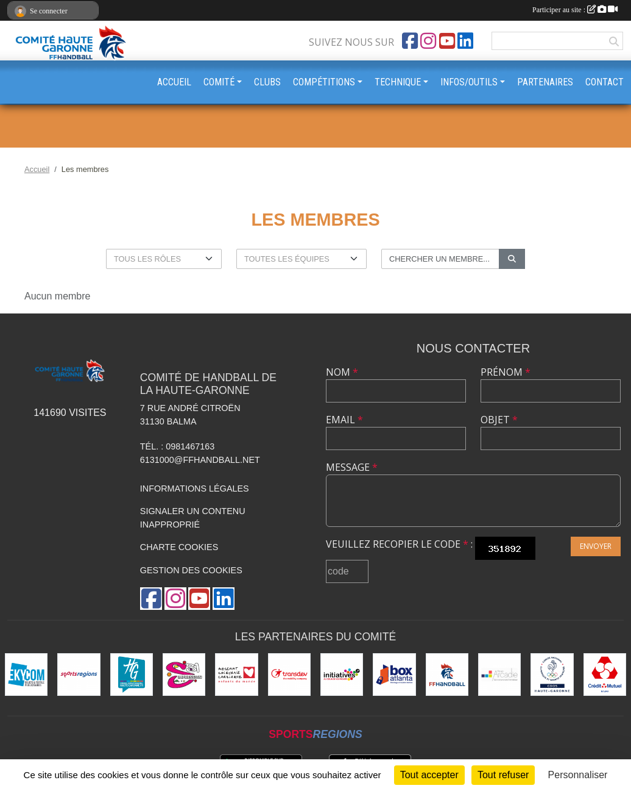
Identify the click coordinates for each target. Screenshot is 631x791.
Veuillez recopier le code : (399, 544)
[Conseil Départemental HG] (131, 674)
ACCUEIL (174, 82)
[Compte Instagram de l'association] (428, 41)
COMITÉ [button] (218, 82)
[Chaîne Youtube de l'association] (447, 41)
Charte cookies (179, 547)
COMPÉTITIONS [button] (324, 82)
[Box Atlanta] (394, 674)
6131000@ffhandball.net (200, 460)
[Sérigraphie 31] (184, 674)
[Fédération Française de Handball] (447, 674)
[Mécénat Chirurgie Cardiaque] (236, 674)
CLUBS (267, 82)
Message (352, 467)
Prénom (506, 372)
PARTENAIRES (545, 82)
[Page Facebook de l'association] (410, 41)
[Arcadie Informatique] (499, 674)
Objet (499, 419)
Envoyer (596, 546)
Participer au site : (575, 9)
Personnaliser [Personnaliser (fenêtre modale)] (578, 775)
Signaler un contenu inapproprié (192, 517)
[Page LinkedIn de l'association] (465, 41)
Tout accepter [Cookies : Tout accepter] (429, 775)
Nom (342, 372)
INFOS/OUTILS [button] (469, 82)
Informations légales (194, 488)
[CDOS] (552, 674)
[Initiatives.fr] (341, 674)
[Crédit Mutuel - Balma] (604, 674)
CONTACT (604, 82)
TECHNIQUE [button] (398, 82)
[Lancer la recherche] (512, 259)
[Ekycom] (26, 674)
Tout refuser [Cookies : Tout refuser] (503, 775)
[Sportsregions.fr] (78, 674)
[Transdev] (289, 674)
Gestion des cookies (191, 570)
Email (344, 419)
